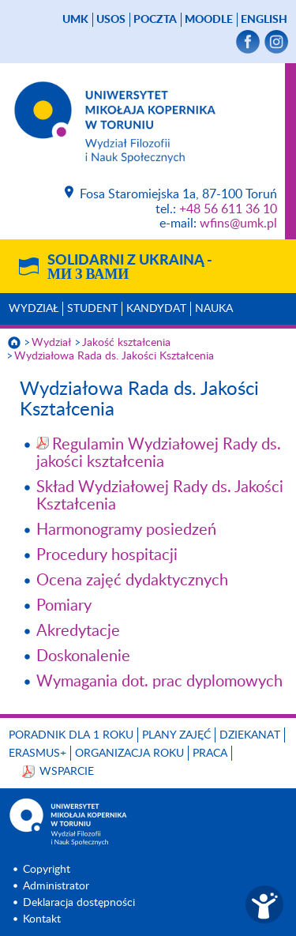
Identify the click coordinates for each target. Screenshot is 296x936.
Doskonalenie (83, 656)
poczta (155, 19)
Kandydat (156, 308)
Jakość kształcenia (126, 342)
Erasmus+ (37, 753)
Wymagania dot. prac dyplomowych (159, 682)
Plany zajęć (176, 735)
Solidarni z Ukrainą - (129, 268)
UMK (75, 19)
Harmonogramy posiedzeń (126, 530)
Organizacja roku (129, 753)
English (264, 19)
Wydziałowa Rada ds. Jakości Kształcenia (114, 356)
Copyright (46, 869)
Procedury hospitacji (107, 555)
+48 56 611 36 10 (228, 209)
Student (92, 308)
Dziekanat (249, 735)
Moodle (209, 19)
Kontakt (42, 919)
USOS (111, 19)
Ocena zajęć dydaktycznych (132, 580)
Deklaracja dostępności (79, 902)
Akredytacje (78, 631)
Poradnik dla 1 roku (71, 735)
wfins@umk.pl (238, 223)
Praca (210, 753)
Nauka (214, 308)
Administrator (56, 886)
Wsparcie (66, 771)
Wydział (33, 308)
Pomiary (64, 606)
